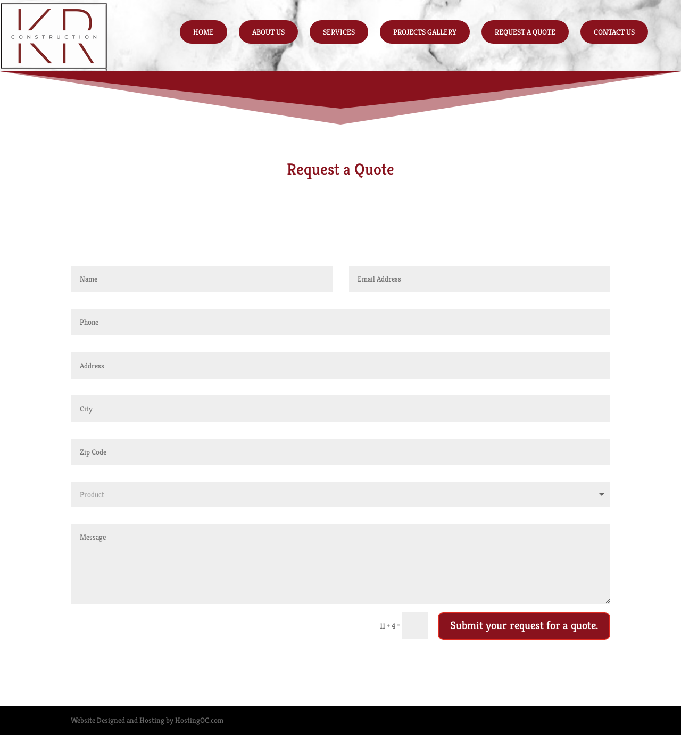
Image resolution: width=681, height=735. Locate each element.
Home (203, 32)
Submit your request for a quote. (524, 625)
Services (339, 32)
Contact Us (614, 32)
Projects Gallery (424, 32)
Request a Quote (525, 32)
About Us (268, 32)
